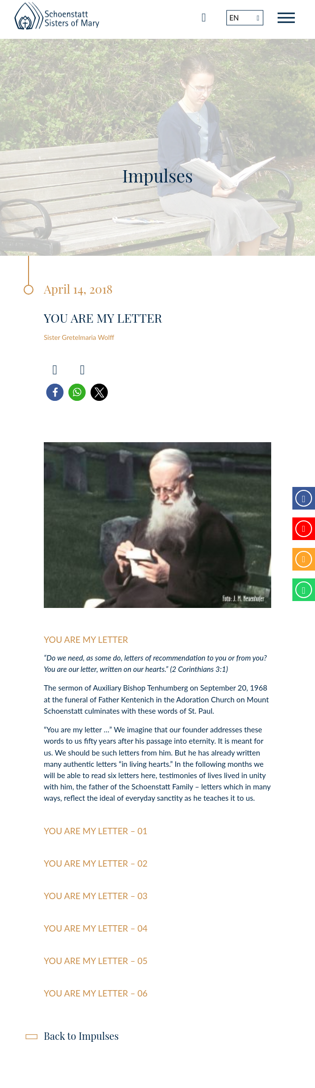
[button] (54, 392)
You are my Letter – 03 (96, 896)
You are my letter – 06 (96, 993)
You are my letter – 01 (96, 831)
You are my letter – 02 (96, 863)
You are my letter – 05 (96, 961)
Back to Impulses (81, 1035)
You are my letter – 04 (96, 928)
